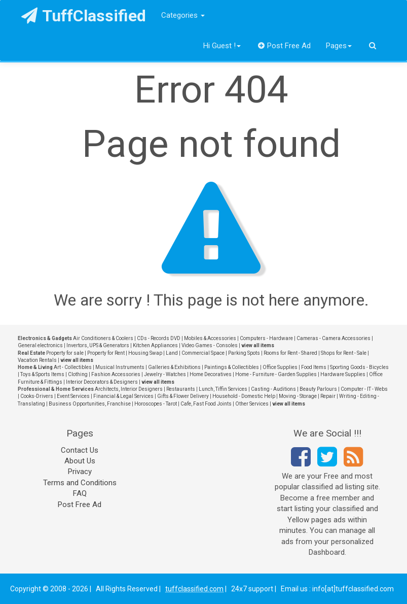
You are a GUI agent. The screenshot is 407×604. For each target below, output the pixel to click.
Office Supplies (280, 367)
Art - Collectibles (73, 367)
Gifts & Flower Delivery (183, 396)
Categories (183, 15)
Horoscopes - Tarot (155, 404)
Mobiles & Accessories (210, 338)
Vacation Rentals (37, 360)
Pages (339, 45)
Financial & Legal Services (123, 396)
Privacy (80, 471)
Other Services (252, 404)
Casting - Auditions (273, 389)
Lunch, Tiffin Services (223, 389)
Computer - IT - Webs (364, 389)
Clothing (78, 374)
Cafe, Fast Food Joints (206, 404)
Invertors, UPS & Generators (97, 345)
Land (172, 353)
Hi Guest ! (222, 45)
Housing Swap (145, 353)
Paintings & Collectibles (231, 367)
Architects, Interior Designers (129, 389)
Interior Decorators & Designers (102, 382)
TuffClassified (83, 15)
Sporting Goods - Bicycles (359, 367)
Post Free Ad (284, 45)
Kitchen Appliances (155, 345)
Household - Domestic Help (243, 396)
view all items (257, 345)
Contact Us (79, 450)
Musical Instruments (119, 367)
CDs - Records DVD (158, 338)
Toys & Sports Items (42, 374)
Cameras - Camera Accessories (334, 338)
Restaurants (180, 389)
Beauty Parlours (318, 389)
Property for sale (65, 353)
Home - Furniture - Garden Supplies (276, 374)
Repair (328, 396)
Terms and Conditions (80, 482)
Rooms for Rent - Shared (290, 353)
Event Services (73, 396)
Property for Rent (106, 353)
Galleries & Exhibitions (174, 367)
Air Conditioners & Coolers (103, 338)
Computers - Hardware (266, 338)
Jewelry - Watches (165, 374)
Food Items (313, 367)
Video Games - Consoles (209, 345)
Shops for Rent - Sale (343, 353)
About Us (79, 460)
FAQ (80, 493)
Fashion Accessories (115, 374)
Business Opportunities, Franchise (90, 404)
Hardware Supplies (342, 374)
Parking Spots (244, 353)
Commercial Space (203, 353)
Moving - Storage (298, 396)
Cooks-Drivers (36, 396)
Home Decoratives (211, 374)
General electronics (40, 345)
